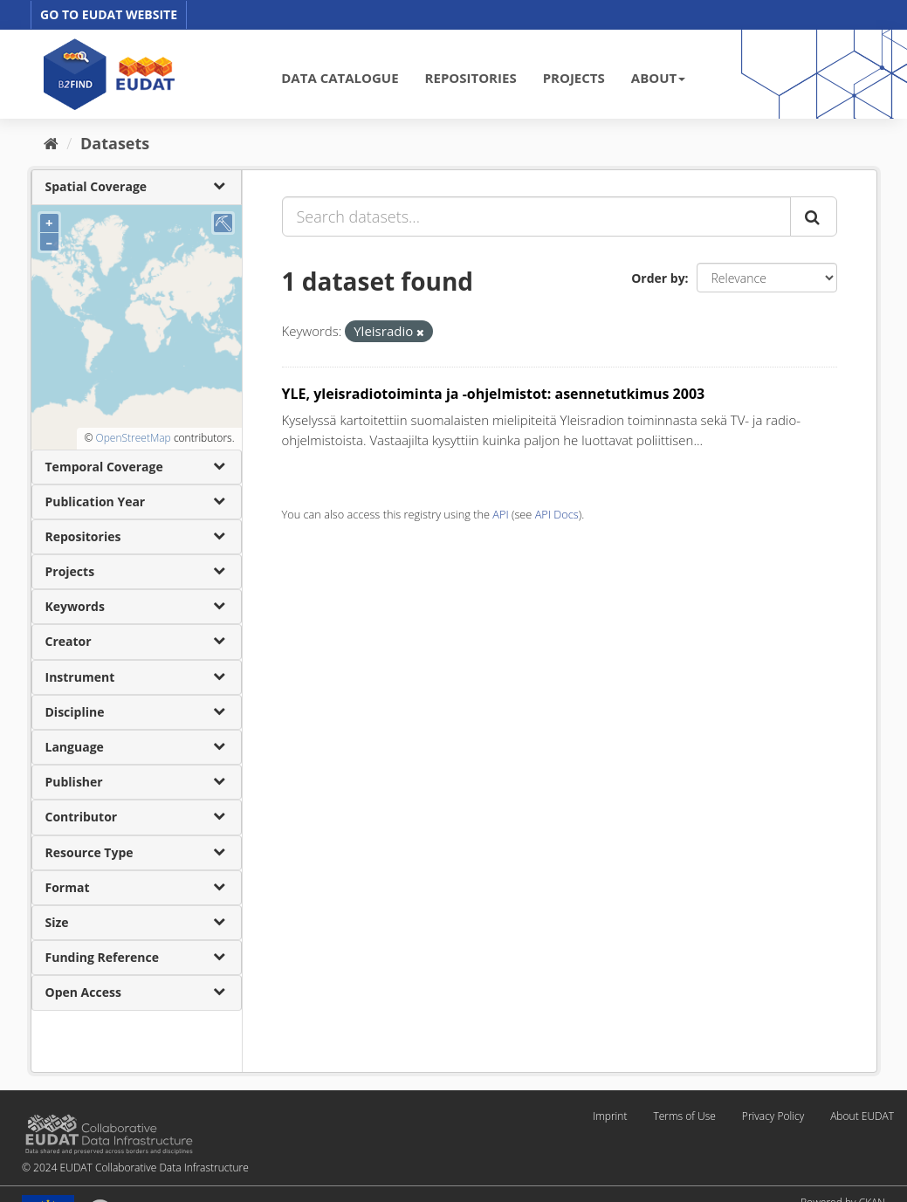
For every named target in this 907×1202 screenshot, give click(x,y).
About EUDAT (862, 1116)
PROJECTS (574, 77)
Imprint (610, 1116)
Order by (657, 278)
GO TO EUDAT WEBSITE (108, 14)
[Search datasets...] (536, 216)
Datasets (114, 143)
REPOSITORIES (471, 77)
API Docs (557, 514)
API (500, 514)
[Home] (51, 143)
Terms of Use (684, 1116)
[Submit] (813, 216)
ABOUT (658, 77)
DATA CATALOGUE (339, 77)
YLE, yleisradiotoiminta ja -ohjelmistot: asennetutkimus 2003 (493, 393)
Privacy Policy (773, 1116)
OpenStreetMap (132, 437)
